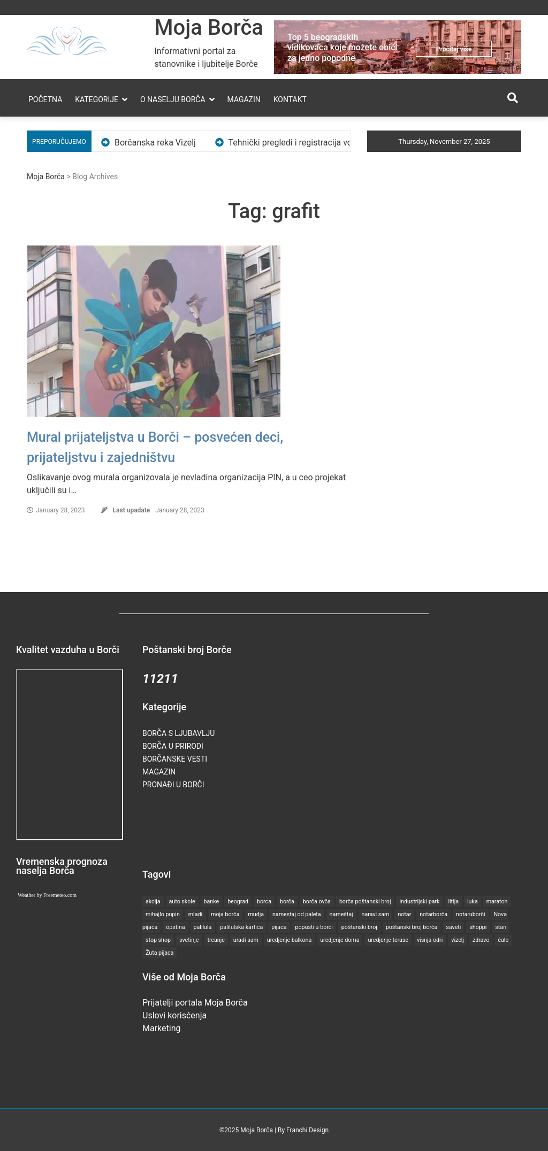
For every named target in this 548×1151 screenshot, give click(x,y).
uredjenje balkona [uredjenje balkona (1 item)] (289, 940)
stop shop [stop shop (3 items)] (158, 940)
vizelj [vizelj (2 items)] (457, 940)
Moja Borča (209, 27)
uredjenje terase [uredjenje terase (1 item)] (388, 940)
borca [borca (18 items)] (264, 901)
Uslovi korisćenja (174, 1015)
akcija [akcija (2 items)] (153, 901)
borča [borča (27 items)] (287, 901)
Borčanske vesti (174, 759)
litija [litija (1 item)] (453, 901)
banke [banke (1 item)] (211, 901)
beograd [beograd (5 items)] (237, 901)
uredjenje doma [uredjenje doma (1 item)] (339, 940)
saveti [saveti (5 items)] (453, 927)
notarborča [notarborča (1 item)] (433, 914)
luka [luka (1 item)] (472, 901)
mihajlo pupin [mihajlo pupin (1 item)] (163, 914)
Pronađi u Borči (173, 784)
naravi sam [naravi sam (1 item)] (376, 914)
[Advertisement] (337, 828)
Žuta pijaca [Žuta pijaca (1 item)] (159, 952)
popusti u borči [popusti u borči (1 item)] (313, 927)
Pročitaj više (454, 49)
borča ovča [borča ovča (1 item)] (317, 901)
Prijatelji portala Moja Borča (195, 1002)
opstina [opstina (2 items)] (175, 927)
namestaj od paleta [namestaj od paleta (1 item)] (296, 914)
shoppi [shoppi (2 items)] (477, 927)
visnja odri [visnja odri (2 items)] (430, 940)
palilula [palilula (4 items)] (203, 927)
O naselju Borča (173, 99)
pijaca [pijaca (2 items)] (278, 927)
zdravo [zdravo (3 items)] (481, 940)
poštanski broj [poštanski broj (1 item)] (359, 927)
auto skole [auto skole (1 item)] (182, 901)
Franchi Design (307, 1130)
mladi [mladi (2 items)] (195, 914)
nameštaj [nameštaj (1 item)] (341, 914)
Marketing (161, 1028)
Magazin (244, 99)
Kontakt (290, 99)
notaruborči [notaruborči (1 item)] (470, 914)
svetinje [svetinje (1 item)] (189, 940)
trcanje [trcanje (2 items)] (215, 940)
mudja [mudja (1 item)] (256, 914)
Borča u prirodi (172, 746)
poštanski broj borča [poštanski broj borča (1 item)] (412, 927)
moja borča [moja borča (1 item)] (225, 914)
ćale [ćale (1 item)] (503, 940)
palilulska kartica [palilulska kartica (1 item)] (241, 927)
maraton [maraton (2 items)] (497, 901)
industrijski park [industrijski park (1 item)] (419, 901)
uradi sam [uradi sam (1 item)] (245, 940)
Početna (45, 99)
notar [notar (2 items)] (404, 914)
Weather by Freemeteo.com (47, 895)
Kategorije (96, 99)
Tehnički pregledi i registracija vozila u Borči (319, 142)
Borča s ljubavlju (178, 733)
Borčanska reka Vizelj (164, 142)
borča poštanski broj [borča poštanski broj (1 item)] (365, 901)
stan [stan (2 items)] (500, 927)
